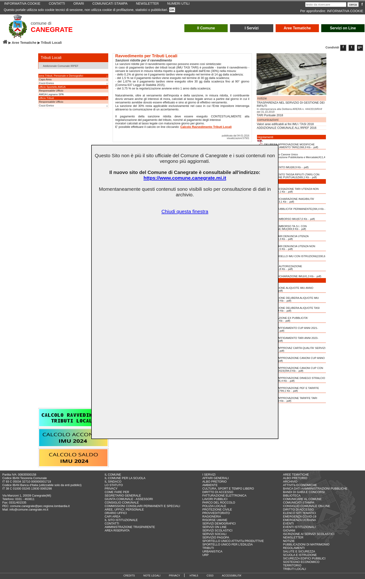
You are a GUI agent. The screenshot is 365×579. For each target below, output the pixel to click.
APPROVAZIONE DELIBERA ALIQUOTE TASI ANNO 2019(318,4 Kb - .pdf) (288, 307)
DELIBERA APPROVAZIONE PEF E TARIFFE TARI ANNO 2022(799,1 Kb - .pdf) (288, 387)
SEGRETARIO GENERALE (123, 495)
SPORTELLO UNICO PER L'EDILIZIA (227, 544)
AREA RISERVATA (117, 530)
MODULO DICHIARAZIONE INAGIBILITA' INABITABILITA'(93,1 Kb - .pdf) (285, 198)
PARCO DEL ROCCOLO (218, 502)
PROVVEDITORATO (216, 513)
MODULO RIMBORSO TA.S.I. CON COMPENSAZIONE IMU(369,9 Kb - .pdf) (282, 225)
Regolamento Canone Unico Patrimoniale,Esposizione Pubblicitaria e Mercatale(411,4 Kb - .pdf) (291, 155)
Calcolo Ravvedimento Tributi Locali (206, 127)
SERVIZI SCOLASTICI (217, 530)
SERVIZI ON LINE (214, 527)
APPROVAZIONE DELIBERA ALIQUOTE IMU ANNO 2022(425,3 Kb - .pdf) (288, 297)
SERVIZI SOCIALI (214, 534)
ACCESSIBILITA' (232, 575)
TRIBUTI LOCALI (294, 569)
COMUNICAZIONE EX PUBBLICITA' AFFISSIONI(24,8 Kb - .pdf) (282, 317)
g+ (360, 47)
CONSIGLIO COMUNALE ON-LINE (306, 506)
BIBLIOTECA (292, 495)
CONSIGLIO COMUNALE (122, 502)
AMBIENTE (209, 485)
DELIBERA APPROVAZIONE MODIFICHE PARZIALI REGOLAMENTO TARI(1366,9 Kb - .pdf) (287, 144)
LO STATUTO (114, 485)
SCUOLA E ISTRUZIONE (300, 555)
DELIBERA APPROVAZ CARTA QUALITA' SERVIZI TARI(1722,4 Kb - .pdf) (291, 347)
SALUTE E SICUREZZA (299, 551)
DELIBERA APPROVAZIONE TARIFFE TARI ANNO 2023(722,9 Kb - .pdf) (287, 397)
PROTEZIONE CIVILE (217, 509)
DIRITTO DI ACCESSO (217, 492)
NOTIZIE (289, 541)
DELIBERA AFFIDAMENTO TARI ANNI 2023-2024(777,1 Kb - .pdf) (287, 337)
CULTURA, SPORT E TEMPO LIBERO (228, 488)
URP (205, 555)
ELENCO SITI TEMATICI (299, 513)
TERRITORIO (292, 565)
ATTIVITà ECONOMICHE (300, 485)
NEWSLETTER (293, 537)
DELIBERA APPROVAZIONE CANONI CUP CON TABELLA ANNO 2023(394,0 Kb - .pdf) (290, 367)
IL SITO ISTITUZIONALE (121, 520)
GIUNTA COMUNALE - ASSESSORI (129, 499)
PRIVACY (111, 488)
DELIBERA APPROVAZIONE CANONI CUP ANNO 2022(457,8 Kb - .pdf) (291, 357)
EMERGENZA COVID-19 (299, 516)
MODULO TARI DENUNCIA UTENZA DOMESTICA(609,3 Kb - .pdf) (283, 236)
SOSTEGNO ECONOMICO (301, 562)
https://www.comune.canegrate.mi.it (184, 178)
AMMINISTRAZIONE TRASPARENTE (130, 527)
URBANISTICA (212, 551)
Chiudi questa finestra (184, 211)
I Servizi (252, 28)
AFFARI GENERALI (215, 478)
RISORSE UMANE (214, 520)
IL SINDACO (113, 481)
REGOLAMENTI (294, 548)
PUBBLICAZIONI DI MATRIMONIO (306, 544)
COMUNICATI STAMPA (298, 502)
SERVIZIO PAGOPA (215, 537)
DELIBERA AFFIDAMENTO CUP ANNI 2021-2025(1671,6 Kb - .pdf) (287, 327)
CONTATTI (112, 523)
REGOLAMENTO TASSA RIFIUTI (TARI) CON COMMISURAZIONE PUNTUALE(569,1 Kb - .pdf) (288, 174)
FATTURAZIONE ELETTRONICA (224, 495)
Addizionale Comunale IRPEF (59, 66)
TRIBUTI (208, 548)
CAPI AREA (112, 516)
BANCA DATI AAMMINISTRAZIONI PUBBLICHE (315, 488)
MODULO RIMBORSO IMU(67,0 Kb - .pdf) (286, 217)
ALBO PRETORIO (214, 481)
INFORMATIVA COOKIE (345, 11)
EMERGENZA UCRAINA (299, 520)
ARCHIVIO (290, 481)
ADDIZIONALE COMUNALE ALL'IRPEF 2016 (286, 127)
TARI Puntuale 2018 (270, 115)
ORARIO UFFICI (116, 513)
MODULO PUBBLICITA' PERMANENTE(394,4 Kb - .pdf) (291, 208)
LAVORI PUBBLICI (214, 499)
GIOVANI (289, 530)
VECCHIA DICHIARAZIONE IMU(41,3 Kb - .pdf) (289, 275)
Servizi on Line (343, 28)
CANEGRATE (52, 29)
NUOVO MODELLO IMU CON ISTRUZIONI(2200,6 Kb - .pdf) (291, 256)
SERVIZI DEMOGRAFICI (219, 523)
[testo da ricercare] (325, 4)
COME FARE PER (117, 492)
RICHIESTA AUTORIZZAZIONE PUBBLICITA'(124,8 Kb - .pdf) (279, 266)
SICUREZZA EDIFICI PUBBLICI (304, 558)
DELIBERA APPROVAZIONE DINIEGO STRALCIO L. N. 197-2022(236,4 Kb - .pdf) (291, 377)
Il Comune (206, 28)
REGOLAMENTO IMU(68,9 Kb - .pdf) (283, 166)
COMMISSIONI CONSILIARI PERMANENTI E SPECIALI (142, 506)
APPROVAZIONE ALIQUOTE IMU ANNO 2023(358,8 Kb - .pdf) (285, 287)
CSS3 (210, 575)
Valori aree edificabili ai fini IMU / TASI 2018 (285, 124)
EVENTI (288, 523)
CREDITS (129, 575)
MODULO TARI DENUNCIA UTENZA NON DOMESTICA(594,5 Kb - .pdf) (286, 246)
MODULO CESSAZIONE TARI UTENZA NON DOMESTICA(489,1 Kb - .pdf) (288, 188)
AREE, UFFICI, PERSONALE (124, 509)
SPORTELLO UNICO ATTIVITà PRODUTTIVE (233, 541)
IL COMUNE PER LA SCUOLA (125, 478)
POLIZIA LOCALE (214, 506)
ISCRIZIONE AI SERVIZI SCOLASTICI (309, 534)
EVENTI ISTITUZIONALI (299, 527)
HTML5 (193, 575)
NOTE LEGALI (151, 575)
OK (172, 10)
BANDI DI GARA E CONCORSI (304, 492)
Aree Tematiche (297, 28)
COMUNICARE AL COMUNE (302, 499)
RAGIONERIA (211, 516)
